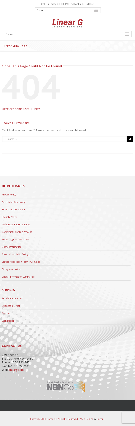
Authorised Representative (16, 224)
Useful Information (12, 246)
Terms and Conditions (13, 209)
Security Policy (9, 217)
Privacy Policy (9, 194)
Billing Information (11, 269)
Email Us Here (86, 4)
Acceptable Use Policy (13, 202)
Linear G (101, 419)
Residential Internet (12, 298)
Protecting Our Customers (15, 239)
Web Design (8, 320)
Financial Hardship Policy (15, 254)
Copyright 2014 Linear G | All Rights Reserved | (55, 419)
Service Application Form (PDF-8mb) (21, 261)
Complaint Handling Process (17, 232)
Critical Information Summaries (18, 276)
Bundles (6, 313)
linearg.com (16, 369)
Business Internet (11, 305)
